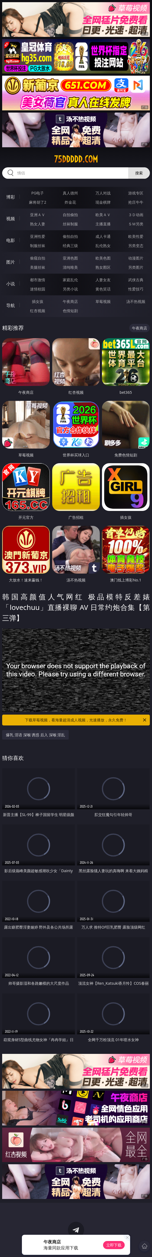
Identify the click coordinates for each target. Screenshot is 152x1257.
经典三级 (70, 245)
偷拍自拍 (70, 236)
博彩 (10, 197)
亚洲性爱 (37, 236)
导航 (10, 305)
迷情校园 (37, 289)
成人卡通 (103, 236)
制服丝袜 (37, 245)
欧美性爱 (135, 236)
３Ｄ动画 (135, 214)
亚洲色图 (70, 258)
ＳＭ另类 (135, 223)
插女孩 (37, 301)
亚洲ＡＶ (37, 214)
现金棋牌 (103, 202)
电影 (10, 240)
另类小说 (70, 289)
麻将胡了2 (37, 202)
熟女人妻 (37, 223)
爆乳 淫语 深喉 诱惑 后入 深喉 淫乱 (35, 734)
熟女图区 (103, 267)
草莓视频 (103, 301)
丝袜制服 (70, 223)
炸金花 (70, 202)
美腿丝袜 (37, 267)
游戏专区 (135, 193)
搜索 (139, 172)
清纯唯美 (70, 267)
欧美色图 (103, 258)
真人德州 (70, 193)
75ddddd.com (76, 159)
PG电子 (37, 193)
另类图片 (135, 267)
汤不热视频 (135, 301)
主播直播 (103, 223)
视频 (10, 219)
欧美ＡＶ (103, 214)
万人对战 (103, 193)
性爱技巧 (135, 289)
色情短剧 (70, 310)
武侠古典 (135, 279)
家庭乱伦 (70, 279)
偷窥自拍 (37, 258)
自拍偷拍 (70, 214)
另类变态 (135, 245)
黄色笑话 (103, 289)
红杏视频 (37, 310)
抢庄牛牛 (135, 202)
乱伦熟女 (103, 245)
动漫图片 (135, 258)
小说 (10, 284)
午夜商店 (70, 301)
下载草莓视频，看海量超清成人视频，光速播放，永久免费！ (86, 720)
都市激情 (37, 279)
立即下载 (113, 1245)
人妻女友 (103, 279)
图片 (10, 262)
